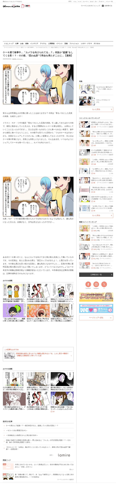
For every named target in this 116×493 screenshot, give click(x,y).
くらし (75, 1)
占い (96, 1)
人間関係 (51, 43)
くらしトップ (8, 43)
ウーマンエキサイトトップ (90, 6)
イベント (59, 43)
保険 (26, 43)
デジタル (97, 43)
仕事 (16, 43)
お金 (21, 43)
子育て (70, 1)
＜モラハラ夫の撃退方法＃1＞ (17, 430)
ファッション (74, 43)
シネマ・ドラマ (86, 43)
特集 (80, 81)
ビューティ (86, 1)
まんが (91, 1)
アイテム (43, 43)
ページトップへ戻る (96, 318)
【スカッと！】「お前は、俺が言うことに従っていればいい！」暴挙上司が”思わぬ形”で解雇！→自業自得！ (38, 448)
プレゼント (101, 1)
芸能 (66, 43)
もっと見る (96, 109)
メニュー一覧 (109, 1)
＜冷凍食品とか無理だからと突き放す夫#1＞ (22, 435)
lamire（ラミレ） (17, 59)
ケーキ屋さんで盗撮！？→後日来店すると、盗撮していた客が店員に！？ (32, 425)
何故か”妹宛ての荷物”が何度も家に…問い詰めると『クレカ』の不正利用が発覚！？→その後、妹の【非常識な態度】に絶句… (38, 441)
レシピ (79, 1)
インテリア (34, 43)
